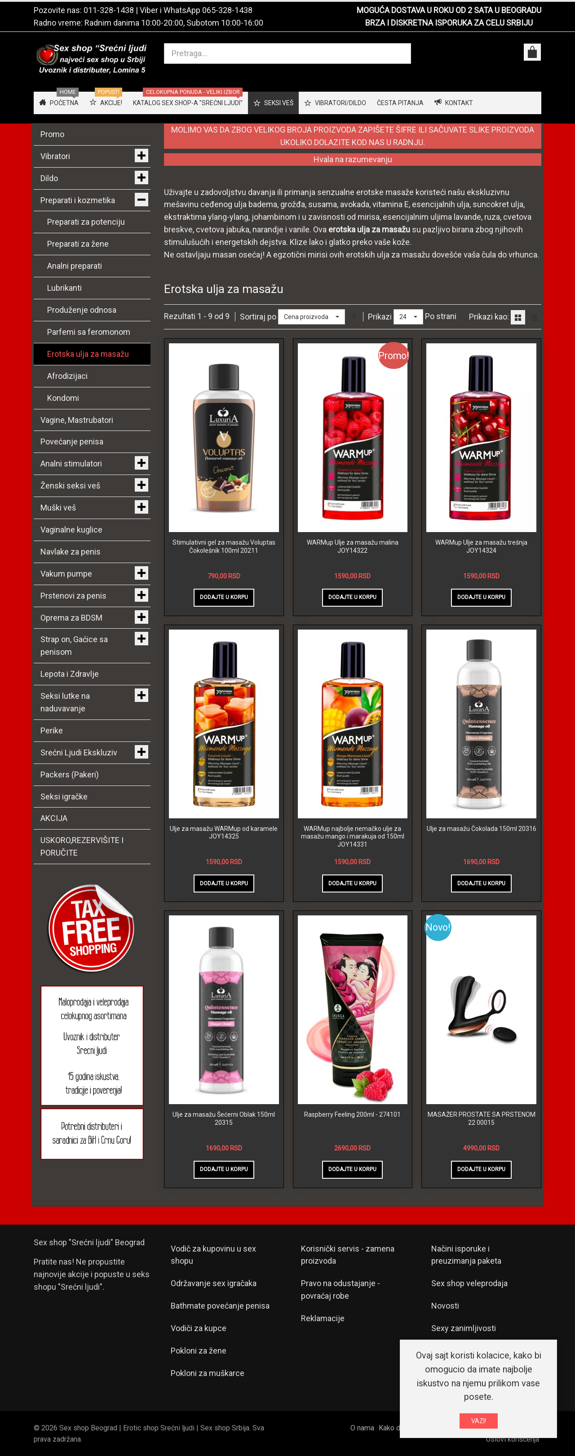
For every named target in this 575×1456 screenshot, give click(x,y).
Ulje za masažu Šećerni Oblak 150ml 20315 (223, 1118)
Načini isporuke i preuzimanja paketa (466, 1255)
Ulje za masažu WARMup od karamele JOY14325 (224, 832)
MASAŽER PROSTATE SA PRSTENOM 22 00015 (481, 1118)
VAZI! (478, 1421)
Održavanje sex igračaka (214, 1283)
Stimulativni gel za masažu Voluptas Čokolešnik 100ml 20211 (223, 546)
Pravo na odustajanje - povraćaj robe (340, 1289)
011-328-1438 (109, 10)
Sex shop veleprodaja (469, 1283)
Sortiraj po (258, 316)
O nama (362, 1428)
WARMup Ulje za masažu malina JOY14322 (352, 546)
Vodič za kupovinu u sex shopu (213, 1255)
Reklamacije (323, 1318)
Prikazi (380, 316)
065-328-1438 (227, 10)
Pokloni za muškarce (207, 1373)
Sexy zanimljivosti (463, 1328)
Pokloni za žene (198, 1350)
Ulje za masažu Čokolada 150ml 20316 (481, 828)
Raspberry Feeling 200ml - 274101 (352, 1114)
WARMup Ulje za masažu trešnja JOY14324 (481, 546)
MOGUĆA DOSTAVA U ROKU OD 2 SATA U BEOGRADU (449, 10)
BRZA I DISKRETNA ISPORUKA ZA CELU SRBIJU (449, 22)
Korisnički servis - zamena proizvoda (347, 1255)
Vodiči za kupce (198, 1328)
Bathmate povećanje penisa (220, 1305)
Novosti (445, 1305)
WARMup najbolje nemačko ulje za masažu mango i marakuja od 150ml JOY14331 (352, 836)
